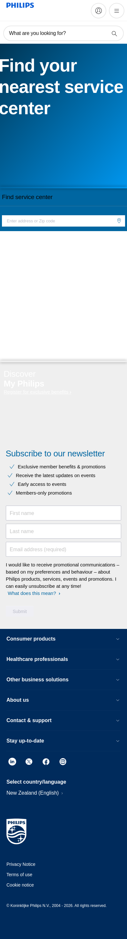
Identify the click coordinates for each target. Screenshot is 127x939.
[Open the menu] (116, 10)
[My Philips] (98, 10)
